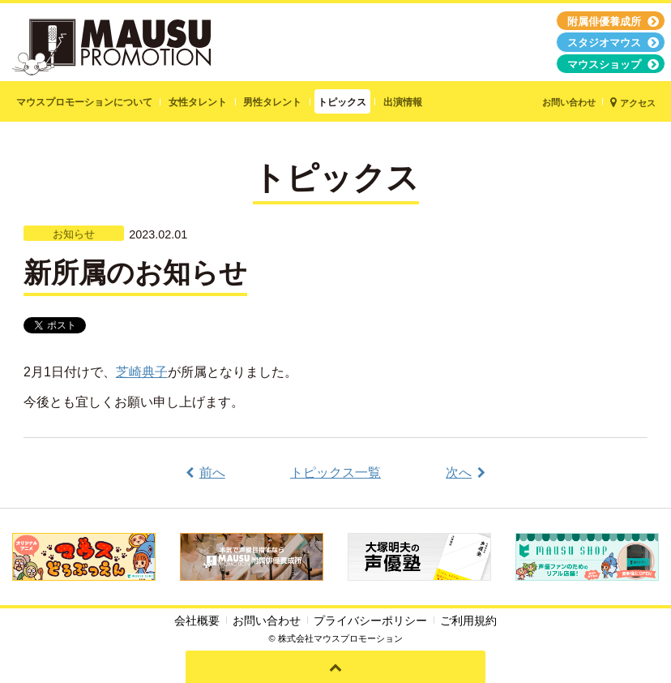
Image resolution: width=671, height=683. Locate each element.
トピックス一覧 (335, 472)
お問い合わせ (267, 620)
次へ (459, 472)
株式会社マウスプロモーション (340, 638)
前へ (212, 472)
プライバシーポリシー (370, 620)
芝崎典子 (142, 372)
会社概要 (197, 620)
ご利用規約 (468, 620)
